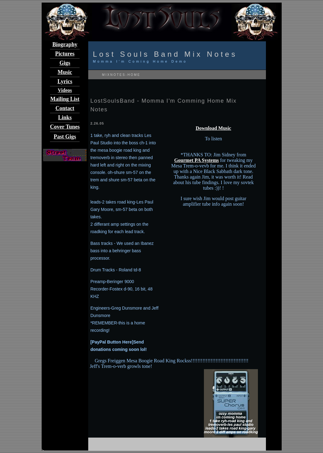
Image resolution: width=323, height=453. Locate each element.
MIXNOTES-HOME (120, 74)
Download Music (213, 128)
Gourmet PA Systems (196, 160)
